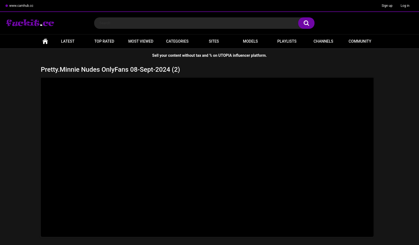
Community (360, 41)
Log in (404, 6)
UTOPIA (225, 55)
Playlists (287, 41)
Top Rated (104, 41)
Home (45, 41)
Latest (68, 41)
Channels (323, 41)
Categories (177, 41)
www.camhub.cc (21, 6)
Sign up (387, 6)
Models (250, 41)
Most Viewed (140, 41)
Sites (214, 41)
